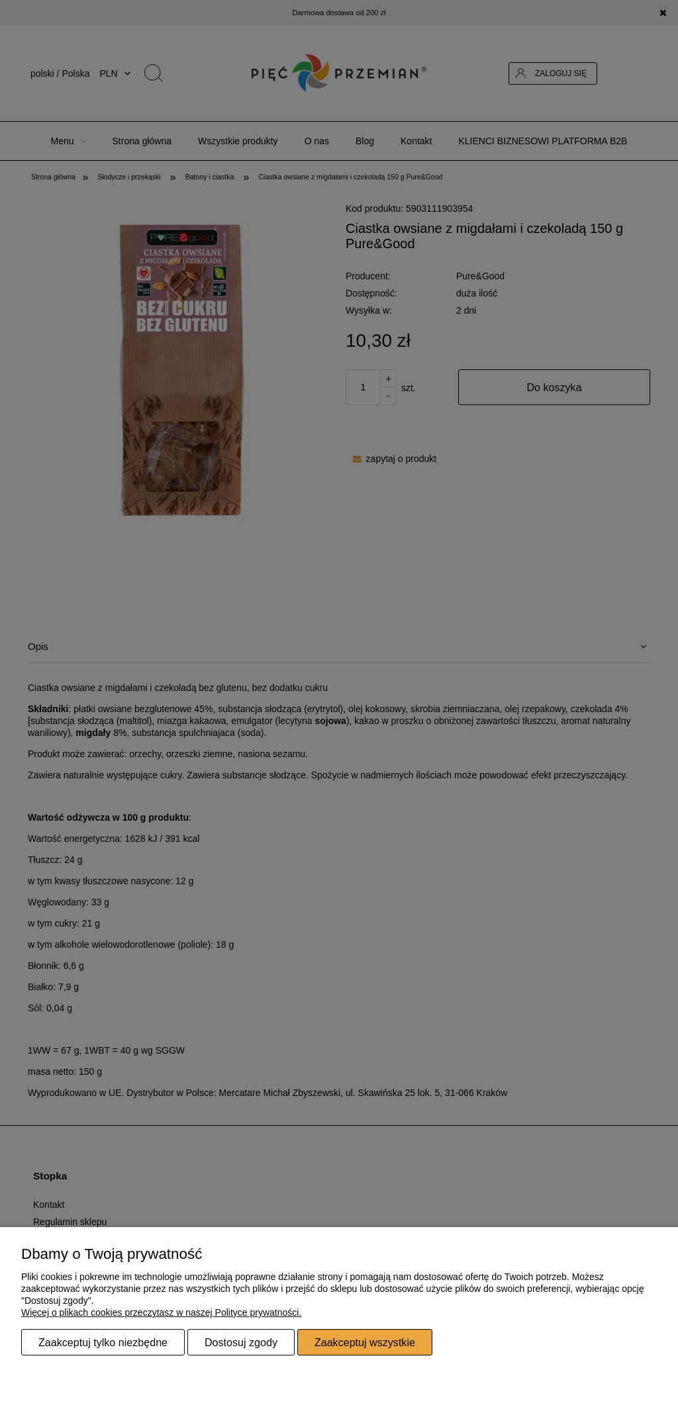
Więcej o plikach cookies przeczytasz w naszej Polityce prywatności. (161, 1312)
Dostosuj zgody (241, 1342)
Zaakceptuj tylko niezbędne (103, 1342)
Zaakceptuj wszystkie (365, 1342)
